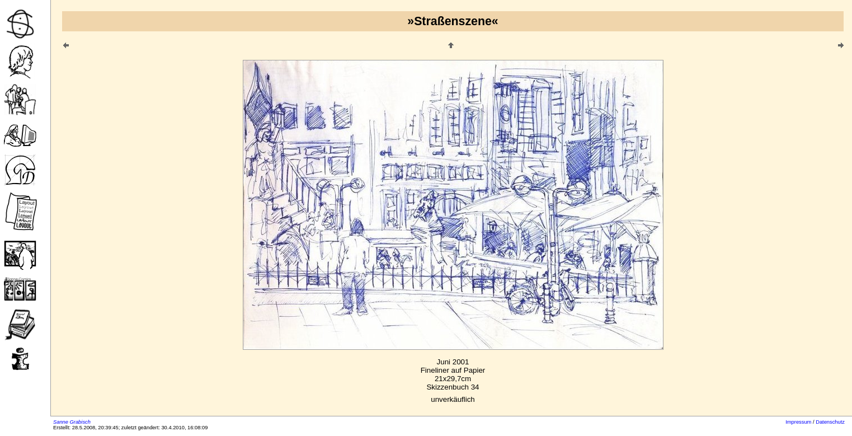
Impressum (798, 422)
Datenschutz (830, 422)
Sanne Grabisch (72, 422)
